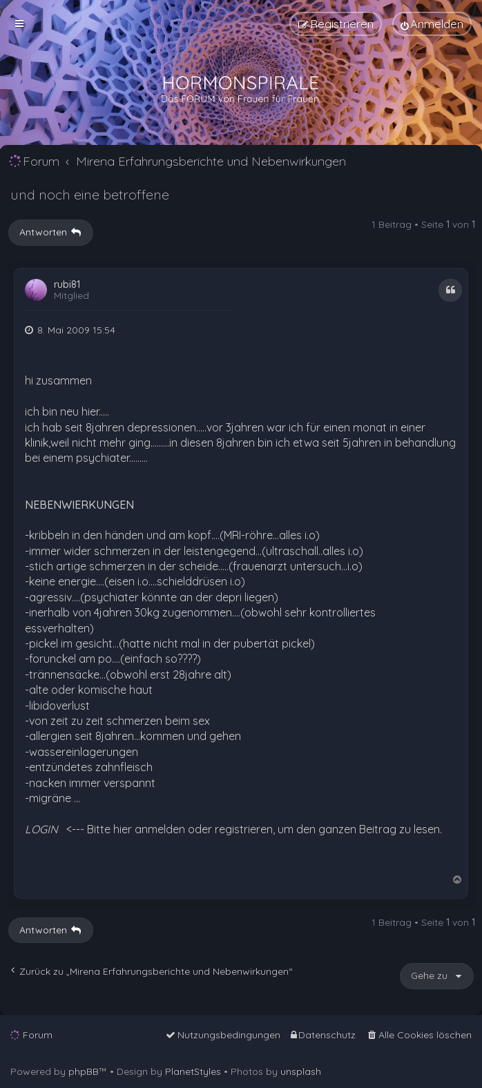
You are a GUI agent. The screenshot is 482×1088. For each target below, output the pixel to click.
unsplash (300, 1071)
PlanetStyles (193, 1071)
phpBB (83, 1071)
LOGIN (41, 829)
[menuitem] (432, 24)
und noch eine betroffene (89, 194)
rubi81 (67, 285)
